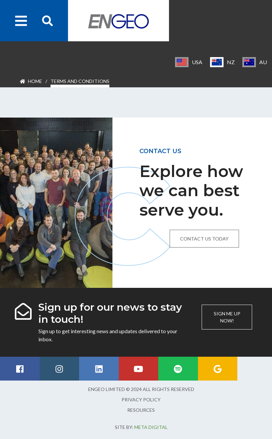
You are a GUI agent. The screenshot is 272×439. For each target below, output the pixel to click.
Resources (141, 410)
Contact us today (204, 239)
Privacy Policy (141, 399)
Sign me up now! (227, 317)
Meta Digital (151, 427)
